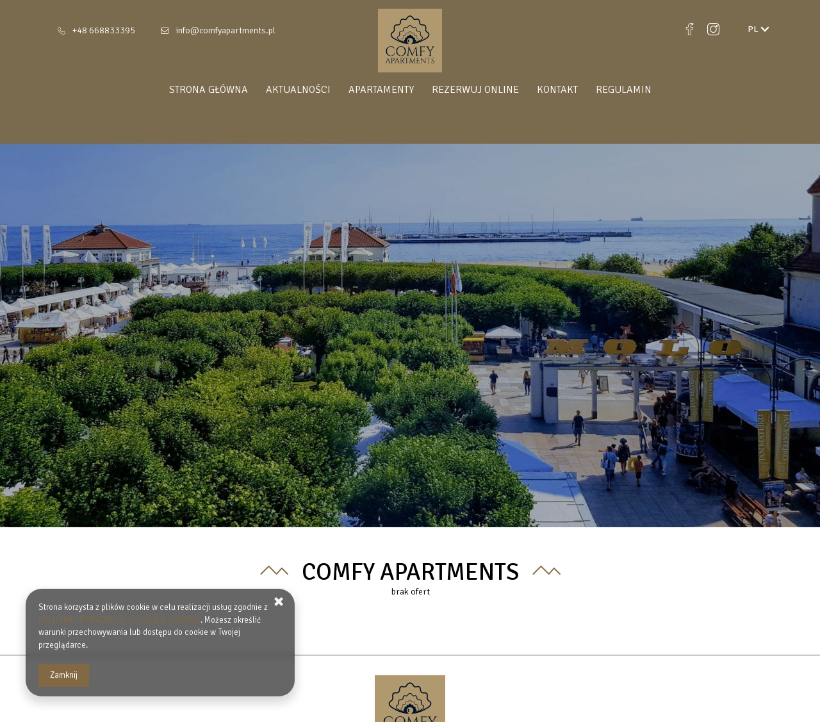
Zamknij (64, 675)
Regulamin (624, 89)
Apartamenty (381, 89)
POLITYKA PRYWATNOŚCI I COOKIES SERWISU (119, 620)
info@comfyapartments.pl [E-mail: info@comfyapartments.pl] (225, 30)
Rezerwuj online (475, 89)
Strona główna (208, 89)
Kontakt (557, 89)
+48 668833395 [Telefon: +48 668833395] (103, 30)
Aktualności (298, 89)
